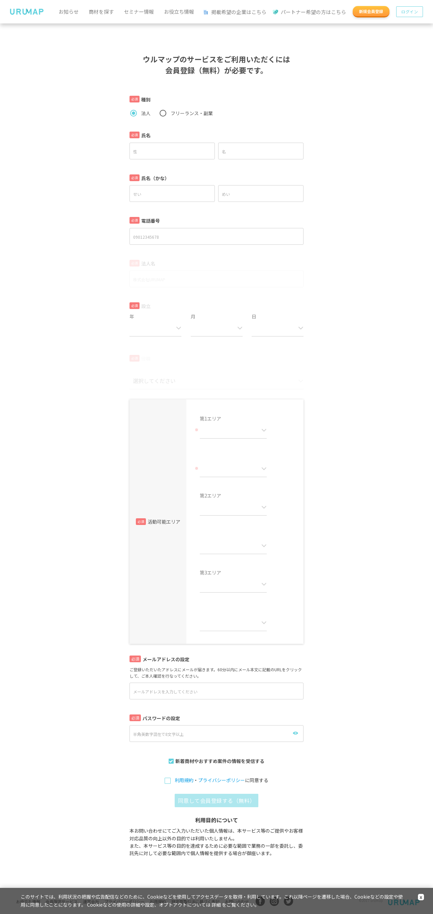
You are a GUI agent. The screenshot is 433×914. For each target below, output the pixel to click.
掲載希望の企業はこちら (234, 12)
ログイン (409, 11)
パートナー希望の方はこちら (309, 12)
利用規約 (184, 780)
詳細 (216, 904)
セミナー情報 (139, 11)
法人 (146, 113)
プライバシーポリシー (221, 780)
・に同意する (221, 780)
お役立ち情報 (179, 11)
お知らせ (69, 11)
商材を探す (101, 11)
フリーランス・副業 (192, 113)
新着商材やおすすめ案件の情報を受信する (219, 761)
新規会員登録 (371, 11)
